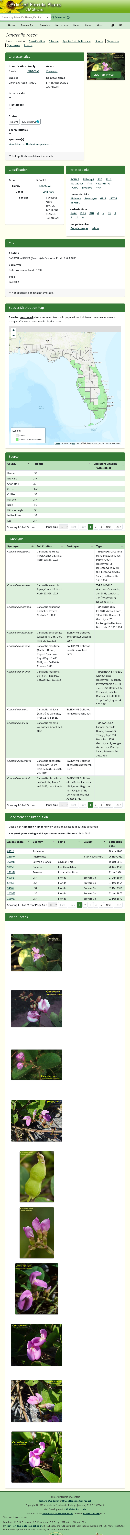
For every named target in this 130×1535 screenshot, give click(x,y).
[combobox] (25, 17)
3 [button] (101, 527)
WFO (98, 187)
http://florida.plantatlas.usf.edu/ (23, 1525)
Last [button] (118, 527)
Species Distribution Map (77, 41)
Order (12, 180)
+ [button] (13, 330)
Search (44, 25)
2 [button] (95, 527)
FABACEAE (33, 71)
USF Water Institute (75, 1509)
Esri (73, 443)
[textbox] (23, 17)
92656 (10, 867)
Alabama (76, 198)
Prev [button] (83, 527)
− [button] (13, 335)
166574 (11, 856)
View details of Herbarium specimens (30, 144)
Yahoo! (95, 228)
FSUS (109, 179)
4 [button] (95, 905)
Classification (37, 41)
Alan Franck (85, 1500)
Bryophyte (90, 198)
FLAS (83, 213)
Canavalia (52, 71)
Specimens (13, 45)
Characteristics (18, 129)
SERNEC (75, 202)
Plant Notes (16, 104)
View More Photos (105, 74)
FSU (91, 213)
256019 (11, 861)
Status (13, 116)
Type (12, 276)
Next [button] (109, 527)
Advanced (58, 17)
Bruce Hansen (69, 1500)
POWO (74, 187)
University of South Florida (57, 1513)
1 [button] (90, 527)
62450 (10, 883)
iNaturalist (77, 183)
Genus (50, 66)
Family (31, 66)
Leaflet (57, 443)
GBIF (103, 198)
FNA (100, 179)
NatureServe (103, 183)
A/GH (74, 213)
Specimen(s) (16, 139)
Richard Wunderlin (49, 1500)
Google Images (79, 228)
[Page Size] (63, 526)
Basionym (15, 264)
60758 (10, 877)
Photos (28, 45)
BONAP (75, 179)
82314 (10, 851)
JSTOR (113, 198)
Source (99, 41)
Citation (54, 41)
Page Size (52, 527)
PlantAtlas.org (91, 1513)
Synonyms (113, 41)
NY (109, 213)
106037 (11, 898)
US (77, 217)
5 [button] (101, 905)
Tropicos (87, 187)
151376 (11, 872)
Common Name (55, 77)
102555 (11, 893)
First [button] (73, 527)
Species (13, 77)
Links (88, 25)
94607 (10, 888)
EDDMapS (88, 179)
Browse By (27, 25)
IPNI (89, 183)
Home (11, 25)
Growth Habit (17, 93)
